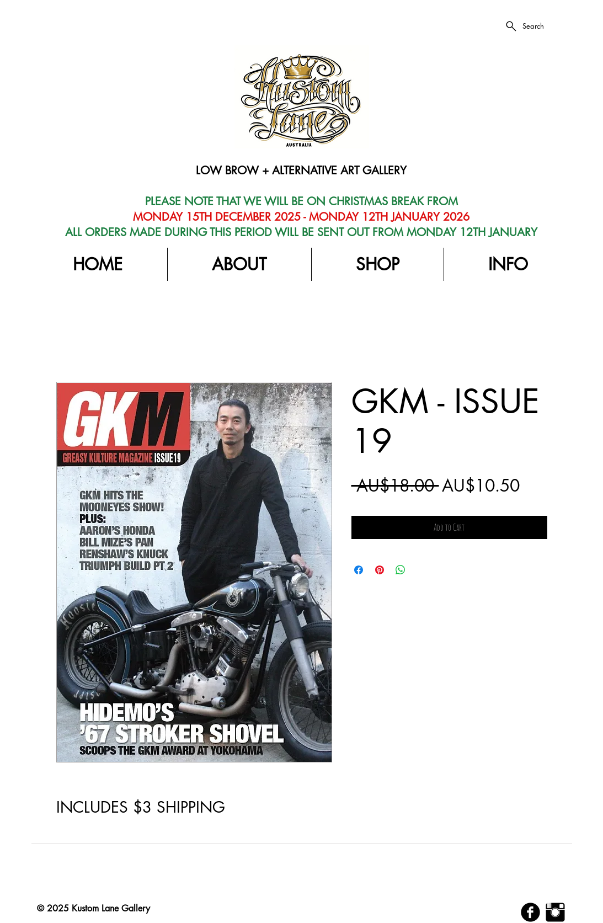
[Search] (524, 26)
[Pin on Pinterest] (379, 570)
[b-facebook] (530, 912)
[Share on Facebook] (358, 570)
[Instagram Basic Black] (555, 912)
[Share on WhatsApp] (400, 570)
